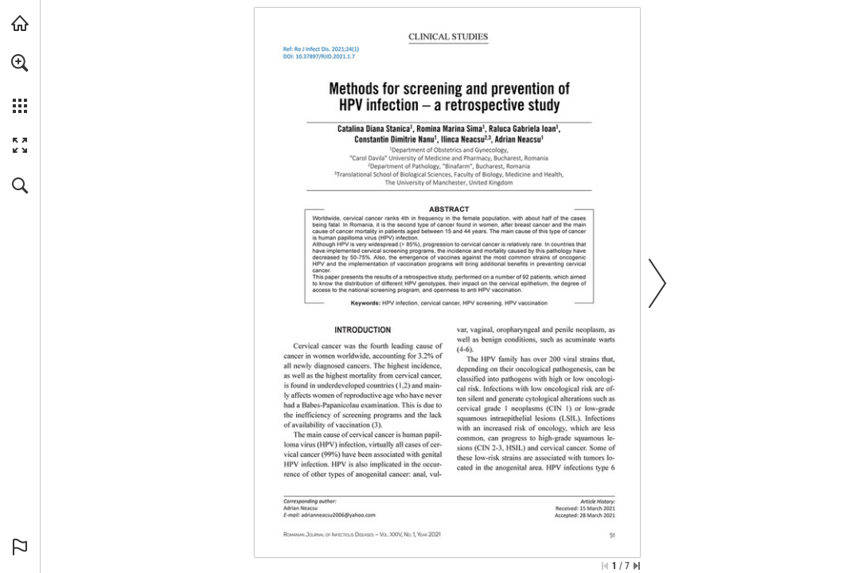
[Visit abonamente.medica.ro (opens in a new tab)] (20, 23)
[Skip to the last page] (637, 566)
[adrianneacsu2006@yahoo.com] (338, 515)
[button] (20, 63)
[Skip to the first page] (605, 566)
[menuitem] (20, 83)
